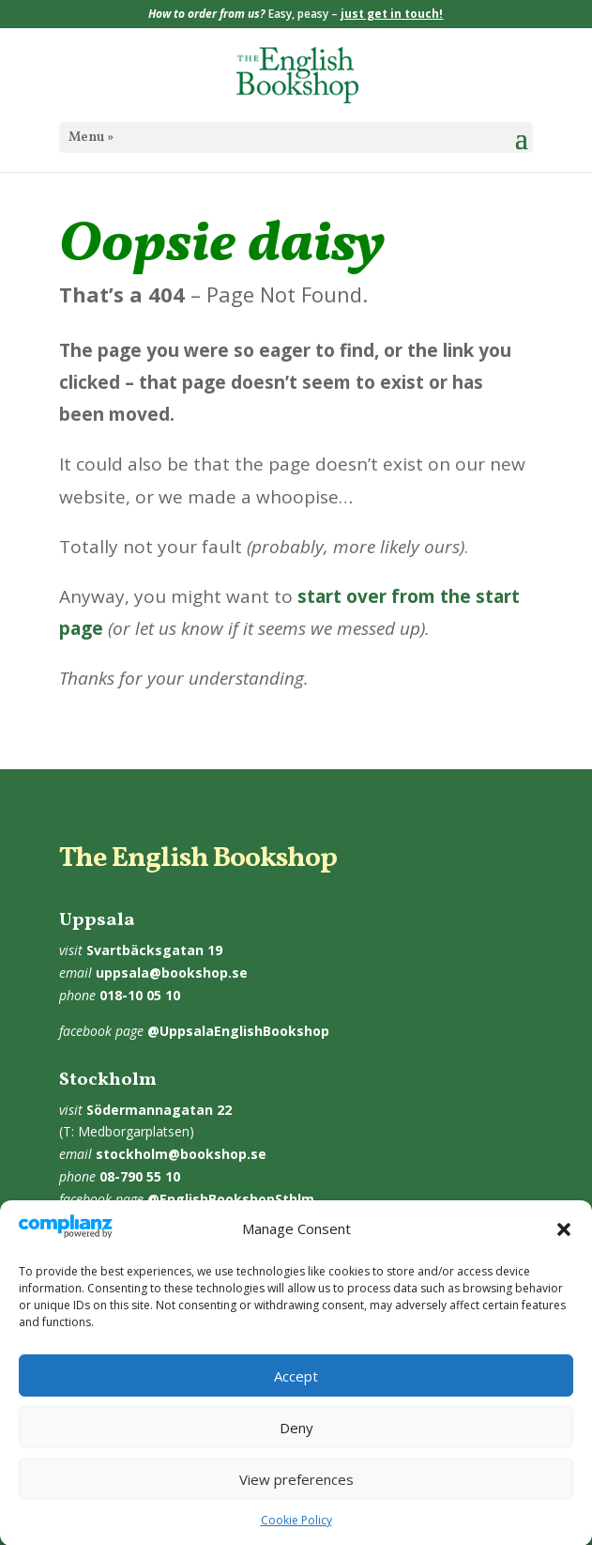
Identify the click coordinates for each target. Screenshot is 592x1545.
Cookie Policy (296, 1532)
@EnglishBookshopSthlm (230, 1199)
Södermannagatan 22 (159, 1110)
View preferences (296, 1490)
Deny (296, 1438)
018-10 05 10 (139, 995)
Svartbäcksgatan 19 (154, 950)
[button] (563, 1241)
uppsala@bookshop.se (172, 972)
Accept (296, 1387)
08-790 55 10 (139, 1176)
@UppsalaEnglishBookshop (238, 1031)
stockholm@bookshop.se (181, 1154)
